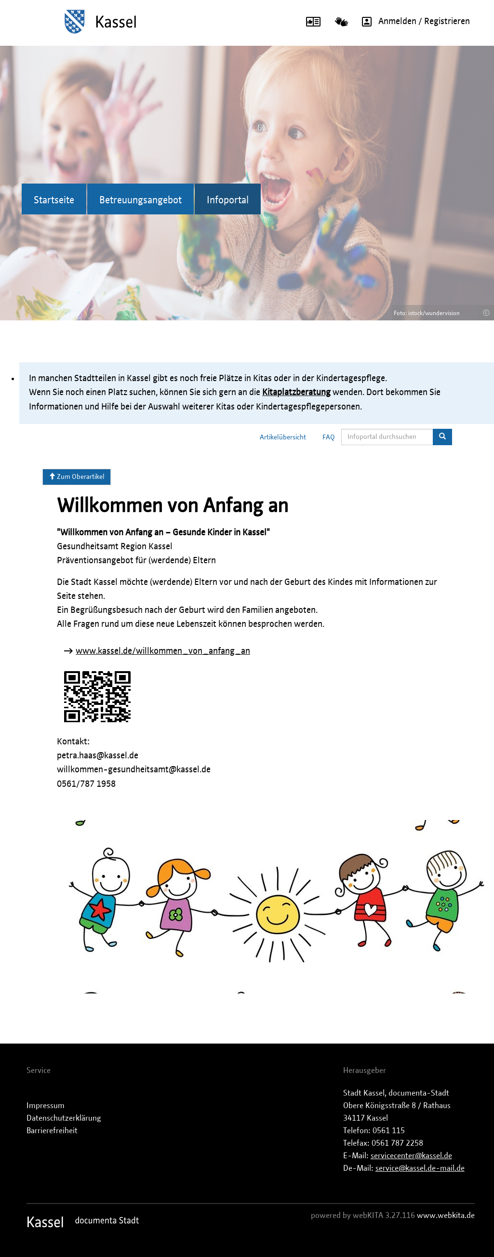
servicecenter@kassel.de (411, 1156)
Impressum (46, 1106)
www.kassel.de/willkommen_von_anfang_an (163, 651)
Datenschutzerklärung (64, 1118)
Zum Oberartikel (77, 476)
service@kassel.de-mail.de (420, 1168)
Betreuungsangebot (140, 200)
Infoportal (228, 200)
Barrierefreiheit (52, 1131)
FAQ (328, 437)
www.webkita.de (446, 1215)
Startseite (54, 200)
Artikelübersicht (283, 437)
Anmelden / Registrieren (412, 21)
